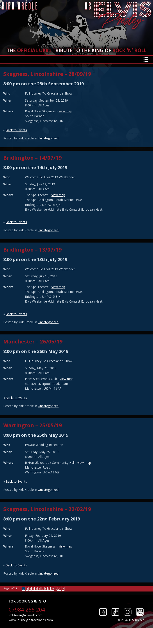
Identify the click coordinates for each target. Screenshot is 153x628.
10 (52, 588)
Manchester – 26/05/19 (33, 341)
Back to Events (16, 130)
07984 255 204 (27, 609)
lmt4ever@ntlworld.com (26, 615)
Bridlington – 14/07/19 (32, 157)
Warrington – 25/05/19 (32, 425)
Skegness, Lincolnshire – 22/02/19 (47, 509)
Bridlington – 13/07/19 (32, 249)
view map (65, 111)
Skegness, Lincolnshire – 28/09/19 (47, 73)
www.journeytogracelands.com (31, 620)
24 (59, 588)
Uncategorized (48, 138)
